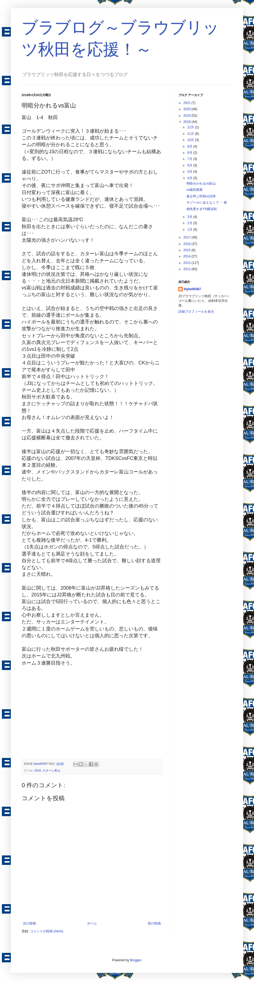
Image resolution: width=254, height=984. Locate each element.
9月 (190, 146)
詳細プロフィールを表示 (196, 311)
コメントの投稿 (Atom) (46, 931)
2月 (190, 223)
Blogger (135, 960)
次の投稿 (29, 923)
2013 (187, 263)
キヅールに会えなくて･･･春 (206, 202)
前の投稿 (154, 923)
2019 (187, 115)
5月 (190, 172)
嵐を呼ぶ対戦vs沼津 (201, 196)
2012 (187, 269)
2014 (187, 256)
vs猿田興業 (194, 190)
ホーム (92, 923)
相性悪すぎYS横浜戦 (201, 209)
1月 (190, 229)
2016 (187, 244)
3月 (190, 217)
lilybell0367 (192, 289)
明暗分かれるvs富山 (201, 183)
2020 (187, 109)
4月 (190, 178)
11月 (191, 134)
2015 (187, 250)
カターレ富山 (51, 770)
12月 (191, 127)
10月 (191, 140)
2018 (37, 770)
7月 (190, 159)
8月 (190, 153)
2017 (187, 237)
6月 (190, 165)
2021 (187, 103)
